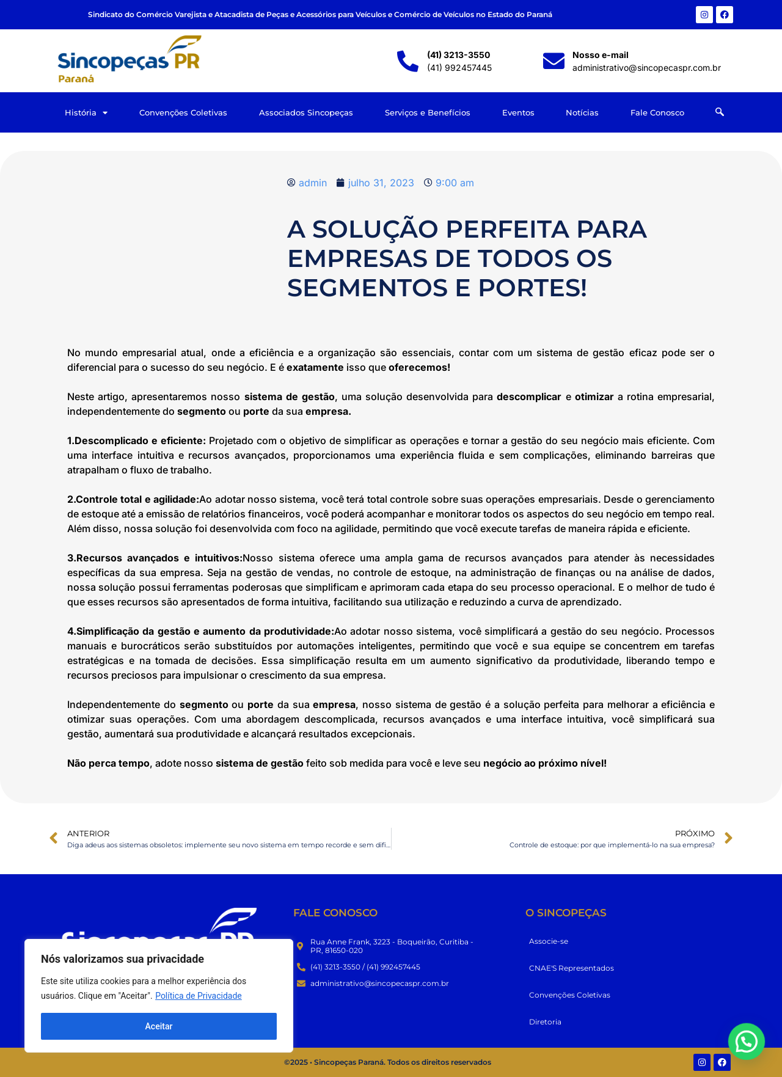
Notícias (582, 112)
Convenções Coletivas (183, 112)
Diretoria (545, 1021)
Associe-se (548, 941)
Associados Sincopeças (306, 112)
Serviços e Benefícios (427, 112)
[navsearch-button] (719, 112)
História (86, 113)
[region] (158, 996)
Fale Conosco (657, 112)
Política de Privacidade (198, 996)
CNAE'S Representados (571, 968)
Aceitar (159, 1026)
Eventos (518, 112)
